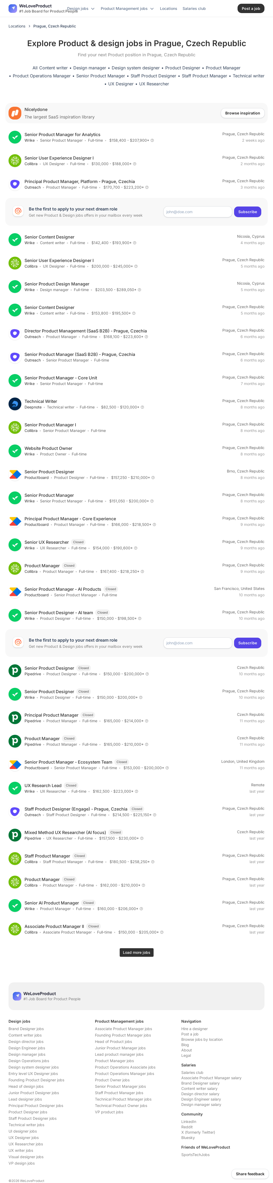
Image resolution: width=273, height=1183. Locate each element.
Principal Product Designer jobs (36, 1105)
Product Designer (182, 67)
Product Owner (53, 454)
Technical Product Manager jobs (123, 1099)
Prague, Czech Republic (243, 134)
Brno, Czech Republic (245, 471)
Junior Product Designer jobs (34, 1092)
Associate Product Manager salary (211, 1077)
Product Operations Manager (42, 75)
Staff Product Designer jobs (33, 1118)
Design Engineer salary (201, 1099)
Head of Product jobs (113, 1041)
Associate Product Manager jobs (123, 1028)
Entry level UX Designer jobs (33, 1073)
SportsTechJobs (195, 1154)
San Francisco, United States (239, 588)
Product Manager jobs (114, 1060)
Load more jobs (136, 952)
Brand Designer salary (200, 1083)
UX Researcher (154, 83)
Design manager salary (201, 1104)
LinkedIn (188, 1121)
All (35, 67)
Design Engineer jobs (27, 1048)
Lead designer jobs (25, 1099)
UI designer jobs (23, 1131)
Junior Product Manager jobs (120, 1048)
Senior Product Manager (100, 75)
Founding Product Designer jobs (36, 1080)
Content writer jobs (25, 1035)
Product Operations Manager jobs (124, 1073)
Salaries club (192, 1072)
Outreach (33, 187)
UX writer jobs (21, 1150)
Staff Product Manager (204, 75)
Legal (186, 1055)
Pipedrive (33, 674)
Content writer (53, 67)
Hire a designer (194, 1028)
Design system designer (136, 67)
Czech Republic (250, 667)
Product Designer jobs (28, 1112)
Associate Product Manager (67, 932)
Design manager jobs (27, 1054)
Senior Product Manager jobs (120, 1086)
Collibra (31, 163)
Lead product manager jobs (119, 1054)
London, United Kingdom (242, 761)
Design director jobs (26, 1041)
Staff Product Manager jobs (119, 1092)
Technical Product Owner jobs (121, 1105)
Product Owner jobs (112, 1080)
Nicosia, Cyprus (250, 236)
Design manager (89, 67)
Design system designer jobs (34, 1067)
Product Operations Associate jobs (125, 1067)
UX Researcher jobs (26, 1144)
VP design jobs (22, 1163)
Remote (257, 785)
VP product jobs (109, 1112)
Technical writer (248, 75)
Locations (17, 26)
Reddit (187, 1127)
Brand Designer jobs (26, 1028)
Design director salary (200, 1093)
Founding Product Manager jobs (123, 1035)
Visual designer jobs (26, 1156)
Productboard (37, 477)
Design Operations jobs (29, 1060)
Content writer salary (199, 1088)
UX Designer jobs (24, 1137)
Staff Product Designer (153, 75)
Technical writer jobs (26, 1124)
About (186, 1050)
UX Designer (121, 83)
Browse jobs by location (202, 1039)
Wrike (30, 140)
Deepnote (33, 407)
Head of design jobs (26, 1086)
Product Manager (223, 67)
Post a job (190, 1034)
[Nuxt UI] (43, 8)
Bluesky (188, 1137)
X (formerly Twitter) (198, 1132)
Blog (185, 1044)
